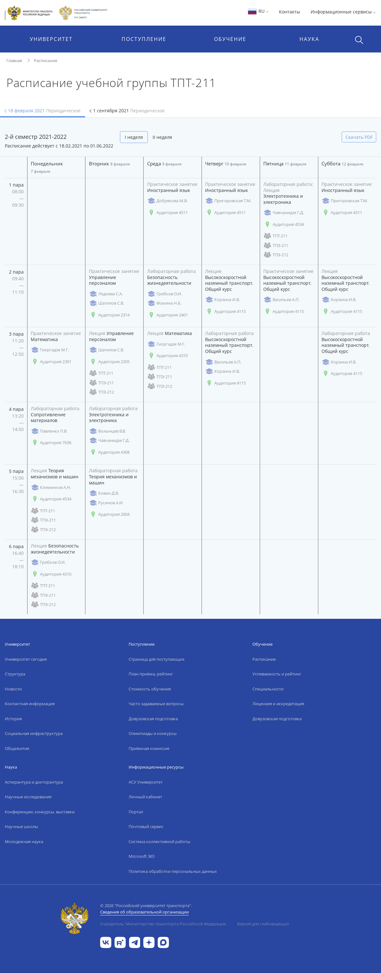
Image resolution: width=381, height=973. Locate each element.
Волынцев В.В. (107, 431)
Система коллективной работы (159, 841)
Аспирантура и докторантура (34, 782)
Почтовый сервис (146, 826)
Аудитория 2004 (109, 514)
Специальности (267, 689)
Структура (15, 674)
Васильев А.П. (281, 300)
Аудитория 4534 (283, 224)
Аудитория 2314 (109, 315)
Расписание (45, 60)
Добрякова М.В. (167, 201)
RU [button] (258, 11)
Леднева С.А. (106, 294)
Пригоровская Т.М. (228, 201)
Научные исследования (28, 797)
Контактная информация (30, 703)
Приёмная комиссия (149, 748)
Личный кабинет (145, 797)
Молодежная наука (24, 841)
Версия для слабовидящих (263, 924)
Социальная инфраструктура (34, 733)
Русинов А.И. (106, 503)
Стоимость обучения (150, 689)
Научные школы (21, 826)
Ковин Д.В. (104, 493)
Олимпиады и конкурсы (153, 733)
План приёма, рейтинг (151, 674)
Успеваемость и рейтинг (276, 674)
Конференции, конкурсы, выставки (40, 812)
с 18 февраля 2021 (42, 111)
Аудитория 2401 (167, 315)
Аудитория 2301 (51, 362)
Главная (14, 60)
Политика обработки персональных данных (173, 871)
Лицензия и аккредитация (278, 703)
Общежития (17, 748)
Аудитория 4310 (167, 356)
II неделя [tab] (162, 137)
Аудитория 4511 (167, 213)
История (13, 719)
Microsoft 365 (142, 856)
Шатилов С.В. (106, 303)
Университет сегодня (26, 659)
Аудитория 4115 (225, 311)
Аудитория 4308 (109, 452)
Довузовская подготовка (153, 719)
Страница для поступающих (157, 659)
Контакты (289, 12)
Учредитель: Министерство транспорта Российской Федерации (163, 924)
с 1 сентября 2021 (127, 111)
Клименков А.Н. (51, 487)
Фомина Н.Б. (164, 303)
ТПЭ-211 (275, 246)
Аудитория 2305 (109, 362)
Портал (136, 812)
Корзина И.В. (222, 300)
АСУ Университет (146, 782)
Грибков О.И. (164, 294)
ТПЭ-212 (275, 255)
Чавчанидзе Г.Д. (283, 213)
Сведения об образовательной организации (144, 912)
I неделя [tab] (134, 137)
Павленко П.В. (49, 431)
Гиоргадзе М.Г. (50, 350)
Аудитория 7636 (51, 443)
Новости (13, 689)
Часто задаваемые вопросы (156, 703)
